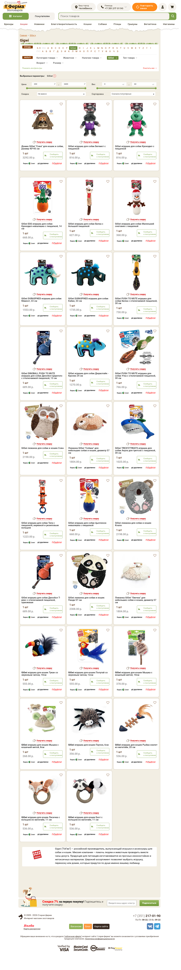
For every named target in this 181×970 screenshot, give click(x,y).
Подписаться (148, 916)
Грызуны (132, 25)
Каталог (17, 17)
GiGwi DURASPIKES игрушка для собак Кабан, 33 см (88, 313)
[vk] (149, 940)
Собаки (102, 25)
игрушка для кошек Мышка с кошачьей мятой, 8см (40, 760)
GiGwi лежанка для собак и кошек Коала (133, 538)
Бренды (8, 25)
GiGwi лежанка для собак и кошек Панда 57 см (86, 612)
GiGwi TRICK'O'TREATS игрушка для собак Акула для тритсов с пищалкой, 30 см (135, 464)
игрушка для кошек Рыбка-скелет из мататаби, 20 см (136, 760)
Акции (24, 25)
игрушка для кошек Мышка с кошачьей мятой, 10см (133, 687)
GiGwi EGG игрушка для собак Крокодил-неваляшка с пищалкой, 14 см (41, 240)
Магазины (169, 25)
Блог (87, 940)
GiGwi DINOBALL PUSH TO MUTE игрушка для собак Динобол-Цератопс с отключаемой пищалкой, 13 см (41, 389)
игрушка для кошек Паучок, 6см (88, 759)
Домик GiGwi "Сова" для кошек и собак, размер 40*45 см (42, 149)
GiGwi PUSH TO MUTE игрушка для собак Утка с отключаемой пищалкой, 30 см (135, 389)
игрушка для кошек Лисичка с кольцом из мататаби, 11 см (40, 832)
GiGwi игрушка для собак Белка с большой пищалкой (85, 238)
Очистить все (148, 69)
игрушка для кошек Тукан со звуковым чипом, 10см (39, 687)
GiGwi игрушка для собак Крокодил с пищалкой (134, 149)
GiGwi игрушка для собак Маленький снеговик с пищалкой (134, 238)
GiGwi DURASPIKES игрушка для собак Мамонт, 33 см (41, 313)
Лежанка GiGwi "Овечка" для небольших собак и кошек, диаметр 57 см (135, 614)
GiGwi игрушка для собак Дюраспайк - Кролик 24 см (88, 388)
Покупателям (42, 17)
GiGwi (50, 77)
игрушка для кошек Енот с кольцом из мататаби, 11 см (85, 832)
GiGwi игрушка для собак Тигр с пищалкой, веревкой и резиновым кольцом (40, 539)
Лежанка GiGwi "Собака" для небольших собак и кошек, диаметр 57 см (88, 464)
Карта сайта (101, 940)
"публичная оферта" (73, 950)
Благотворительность (64, 25)
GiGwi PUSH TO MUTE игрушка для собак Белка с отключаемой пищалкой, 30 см (136, 315)
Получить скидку (44, 143)
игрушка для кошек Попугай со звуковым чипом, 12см (88, 687)
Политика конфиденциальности (100, 953)
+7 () (147, 930)
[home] (16, 7)
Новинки (39, 25)
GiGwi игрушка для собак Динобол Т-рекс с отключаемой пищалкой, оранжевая (40, 614)
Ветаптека (150, 25)
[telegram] (156, 940)
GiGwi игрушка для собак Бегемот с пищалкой (87, 149)
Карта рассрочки (32, 943)
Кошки (88, 25)
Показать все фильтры (32, 69)
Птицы (117, 25)
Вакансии (76, 940)
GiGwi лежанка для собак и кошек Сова (42, 462)
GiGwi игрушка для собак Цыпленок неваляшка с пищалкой (87, 538)
